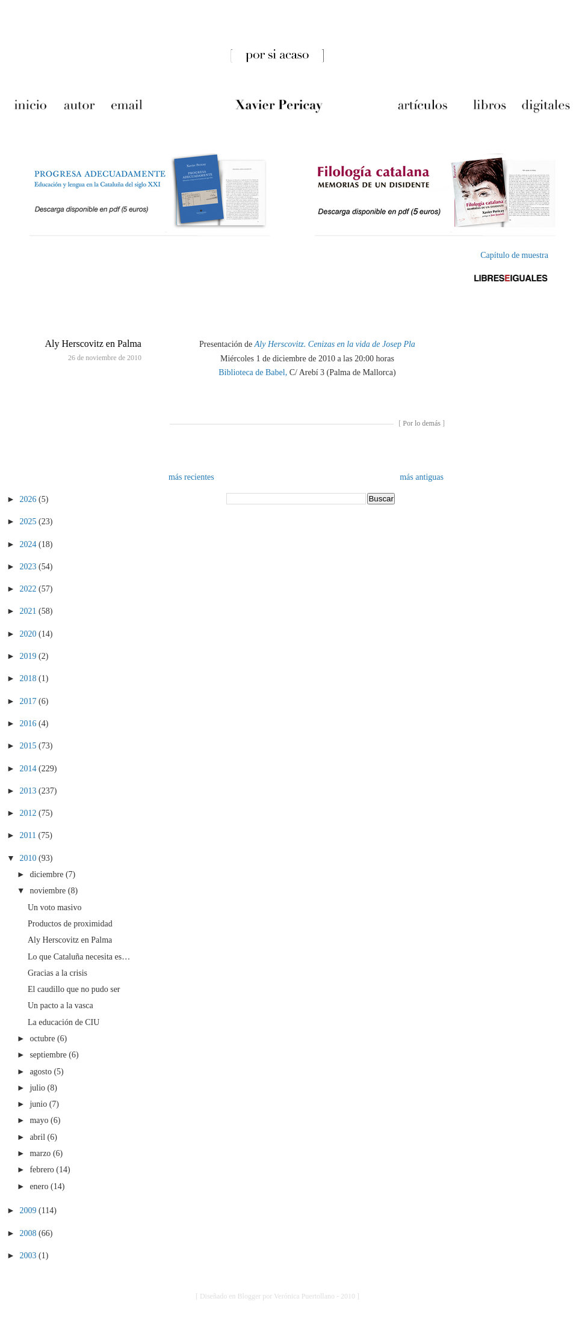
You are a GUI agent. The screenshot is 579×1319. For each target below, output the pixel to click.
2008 (29, 1233)
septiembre (49, 1054)
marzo (40, 1153)
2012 (29, 813)
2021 (29, 611)
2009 (29, 1210)
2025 (29, 521)
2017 (29, 701)
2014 (29, 768)
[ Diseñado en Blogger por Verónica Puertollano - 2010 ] (277, 1296)
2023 (29, 566)
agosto (41, 1071)
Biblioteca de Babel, (252, 372)
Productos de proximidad (70, 923)
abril (38, 1137)
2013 (29, 790)
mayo (40, 1120)
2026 (29, 499)
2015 (29, 745)
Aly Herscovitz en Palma (93, 343)
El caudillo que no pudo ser (74, 989)
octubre (43, 1038)
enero (40, 1186)
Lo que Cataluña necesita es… (79, 956)
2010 (29, 858)
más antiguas (422, 477)
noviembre (48, 890)
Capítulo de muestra (514, 255)
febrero (42, 1169)
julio (38, 1087)
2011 (29, 835)
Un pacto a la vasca (60, 1005)
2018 (29, 678)
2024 (29, 544)
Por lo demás (422, 423)
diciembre (47, 874)
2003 (29, 1255)
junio (39, 1104)
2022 (29, 588)
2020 (29, 633)
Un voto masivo (54, 907)
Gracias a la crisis (57, 973)
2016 (29, 723)
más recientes (191, 477)
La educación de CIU (63, 1022)
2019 (29, 656)
